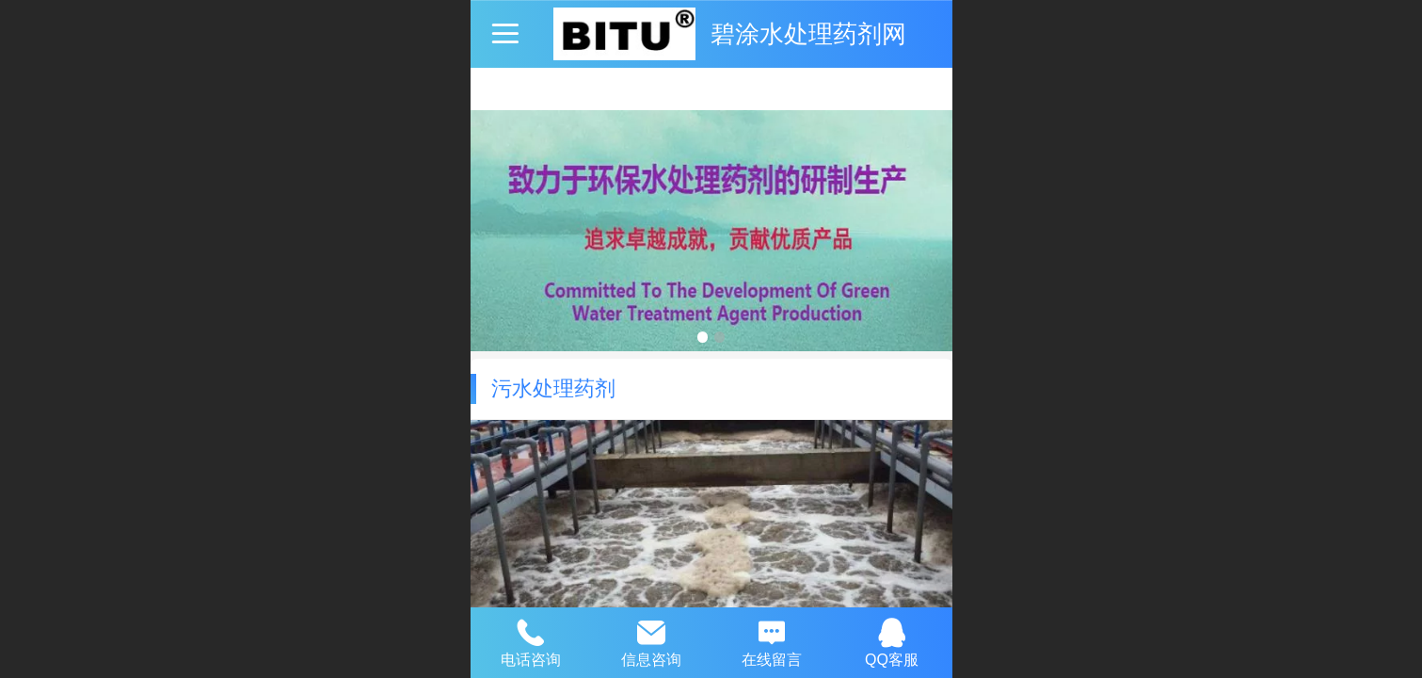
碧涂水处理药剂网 (808, 34)
